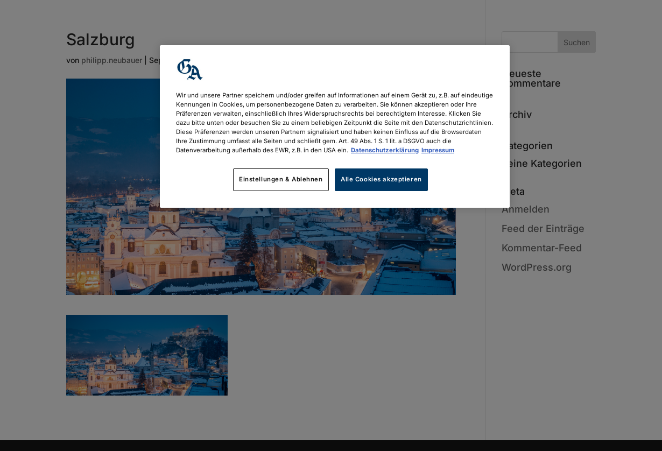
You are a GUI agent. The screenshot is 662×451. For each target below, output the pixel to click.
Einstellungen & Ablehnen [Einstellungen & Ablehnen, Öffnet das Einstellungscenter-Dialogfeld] (281, 179)
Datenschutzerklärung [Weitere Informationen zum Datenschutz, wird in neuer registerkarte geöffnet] (385, 150)
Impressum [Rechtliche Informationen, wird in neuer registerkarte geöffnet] (437, 150)
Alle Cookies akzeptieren (381, 179)
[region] (335, 126)
